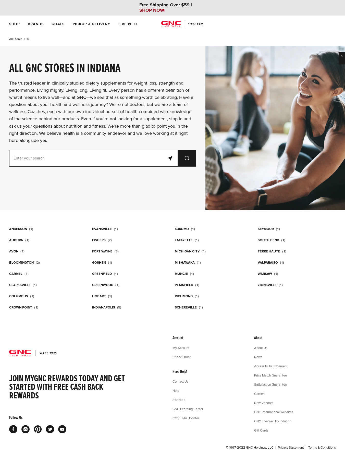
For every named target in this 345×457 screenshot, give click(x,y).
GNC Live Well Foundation (272, 421)
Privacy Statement (291, 448)
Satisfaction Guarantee (270, 384)
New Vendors (263, 402)
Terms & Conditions (322, 448)
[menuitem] (14, 24)
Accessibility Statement (271, 366)
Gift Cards (261, 430)
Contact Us (180, 381)
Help (175, 390)
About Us (260, 347)
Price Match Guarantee (270, 375)
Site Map (178, 399)
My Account (180, 347)
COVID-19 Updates (186, 418)
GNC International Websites (273, 412)
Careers (259, 393)
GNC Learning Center (187, 409)
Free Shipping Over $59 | (165, 7)
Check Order (181, 357)
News (258, 357)
